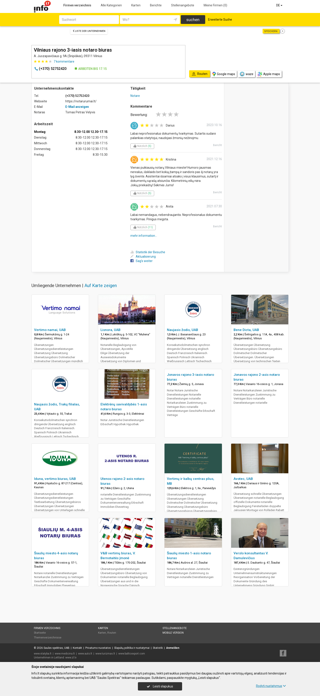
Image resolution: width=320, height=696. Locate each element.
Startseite (40, 632)
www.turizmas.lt (105, 653)
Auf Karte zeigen (100, 285)
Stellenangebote (182, 5)
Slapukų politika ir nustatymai (132, 647)
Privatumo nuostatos (98, 647)
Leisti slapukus (160, 686)
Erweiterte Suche (220, 19)
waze (246, 74)
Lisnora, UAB (111, 330)
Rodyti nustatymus (271, 686)
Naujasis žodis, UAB (182, 330)
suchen (192, 19)
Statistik (158, 647)
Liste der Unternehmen (89, 31)
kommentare (64, 61)
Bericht (217, 145)
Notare (135, 96)
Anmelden (172, 647)
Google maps (223, 74)
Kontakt (77, 647)
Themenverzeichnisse (47, 637)
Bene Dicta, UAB (246, 330)
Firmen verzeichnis (77, 5)
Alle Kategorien (111, 5)
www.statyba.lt (42, 653)
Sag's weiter (141, 261)
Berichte (156, 5)
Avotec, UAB (243, 479)
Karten (136, 5)
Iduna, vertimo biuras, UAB (55, 479)
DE (279, 5)
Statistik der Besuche (147, 252)
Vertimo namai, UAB (50, 330)
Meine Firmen (215, 5)
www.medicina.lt (65, 653)
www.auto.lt (85, 653)
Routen (111, 632)
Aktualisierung (143, 256)
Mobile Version (173, 632)
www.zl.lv (71, 657)
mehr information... (143, 235)
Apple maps (269, 74)
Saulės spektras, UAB (56, 647)
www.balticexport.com (131, 653)
